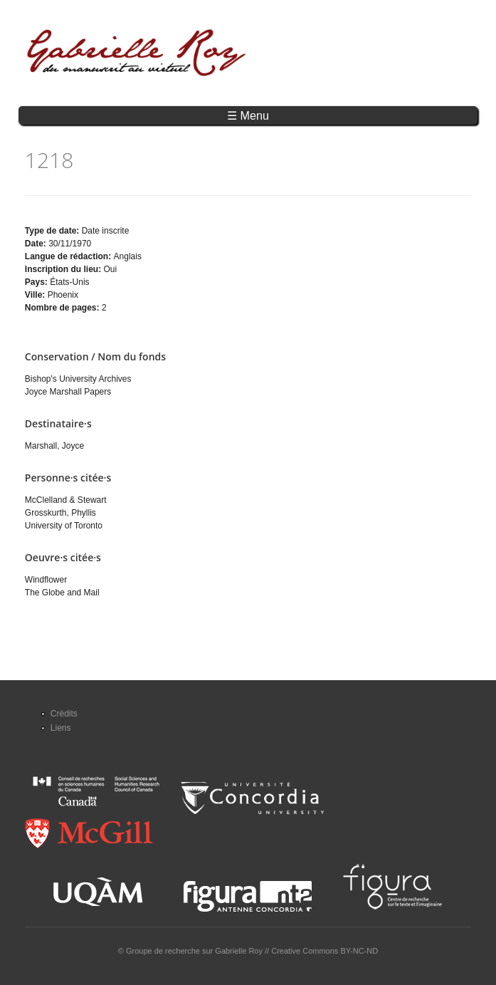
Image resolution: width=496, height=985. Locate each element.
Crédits (64, 714)
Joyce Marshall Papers (68, 392)
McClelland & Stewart (66, 500)
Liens (61, 728)
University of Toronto (63, 526)
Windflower (46, 580)
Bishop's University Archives (78, 379)
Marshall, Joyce (54, 446)
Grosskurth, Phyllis (60, 513)
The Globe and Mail (62, 593)
